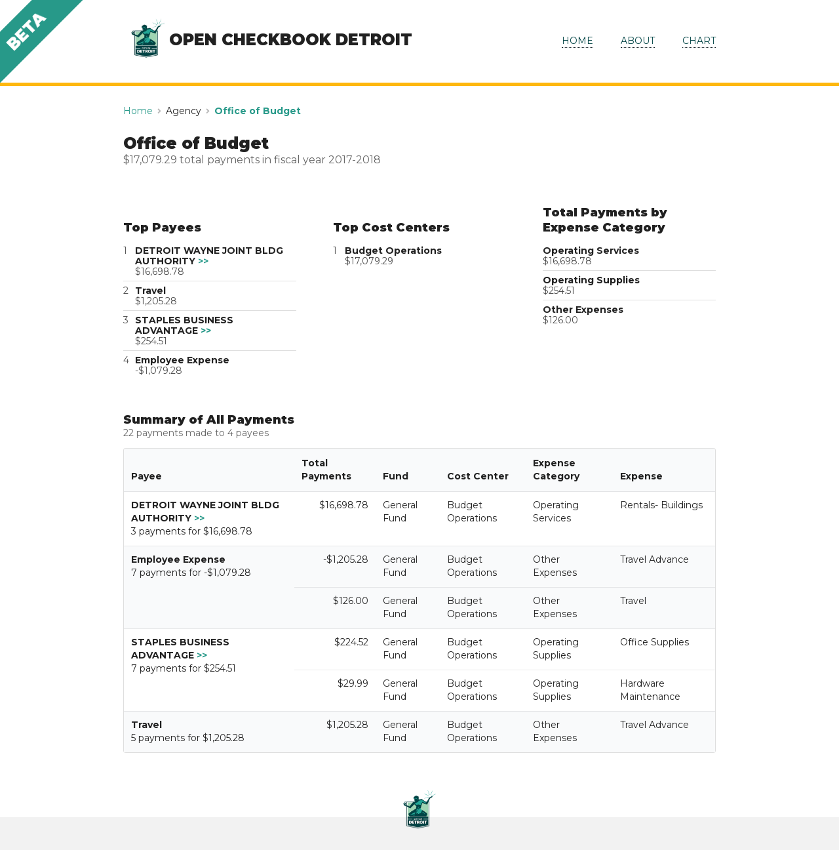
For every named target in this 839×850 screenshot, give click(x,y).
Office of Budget (257, 111)
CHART (699, 41)
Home (138, 111)
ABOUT (638, 41)
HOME (577, 41)
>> (203, 261)
